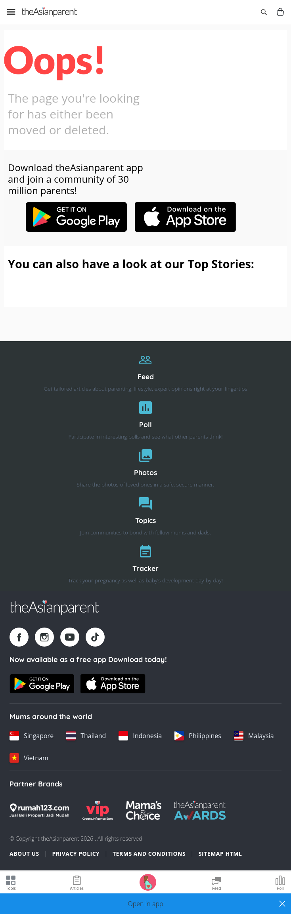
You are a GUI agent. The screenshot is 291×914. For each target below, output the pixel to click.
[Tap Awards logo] (200, 810)
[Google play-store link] (76, 229)
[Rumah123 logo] (39, 810)
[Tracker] (145, 562)
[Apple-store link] (185, 229)
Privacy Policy (76, 853)
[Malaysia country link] (254, 735)
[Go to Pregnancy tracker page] (148, 882)
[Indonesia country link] (140, 735)
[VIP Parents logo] (97, 810)
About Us (24, 853)
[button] (145, 903)
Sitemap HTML (220, 853)
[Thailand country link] (86, 735)
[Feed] (145, 370)
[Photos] (145, 466)
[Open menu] (11, 12)
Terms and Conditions (149, 853)
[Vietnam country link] (29, 758)
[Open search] (263, 12)
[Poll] (145, 418)
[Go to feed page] (49, 12)
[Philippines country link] (197, 735)
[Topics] (145, 514)
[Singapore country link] (32, 735)
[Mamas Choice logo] (143, 810)
